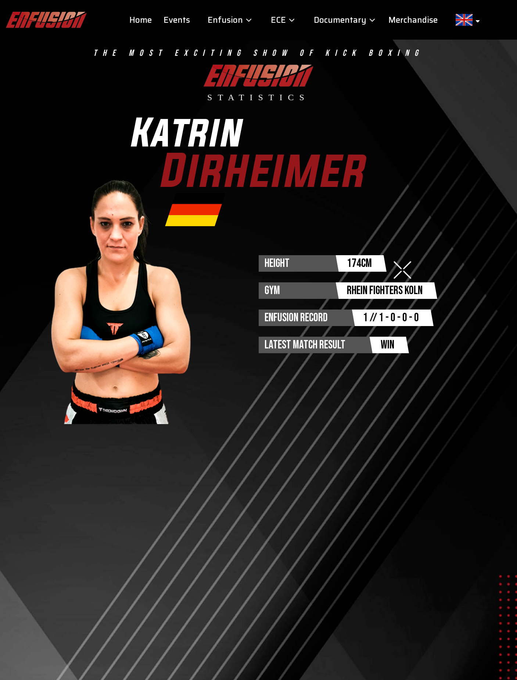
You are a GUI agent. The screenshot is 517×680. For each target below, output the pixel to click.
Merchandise (413, 20)
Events (177, 20)
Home (140, 20)
